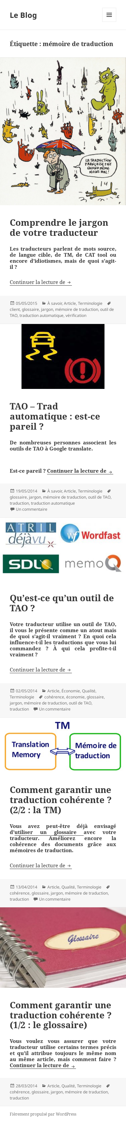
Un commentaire (31, 509)
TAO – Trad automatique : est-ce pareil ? (55, 416)
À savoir (54, 303)
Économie (70, 691)
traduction (19, 503)
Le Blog (23, 15)
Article (70, 303)
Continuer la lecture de (41, 282)
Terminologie (90, 303)
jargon (47, 309)
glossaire (30, 309)
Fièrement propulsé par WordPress (43, 1114)
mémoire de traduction (76, 309)
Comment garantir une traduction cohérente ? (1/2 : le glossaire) (61, 1015)
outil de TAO (99, 497)
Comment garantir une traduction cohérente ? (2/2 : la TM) (61, 800)
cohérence (54, 697)
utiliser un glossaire (49, 832)
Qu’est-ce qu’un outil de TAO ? (62, 603)
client (15, 309)
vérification (76, 315)
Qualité (88, 691)
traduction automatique (41, 315)
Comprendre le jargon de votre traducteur (59, 227)
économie (75, 697)
